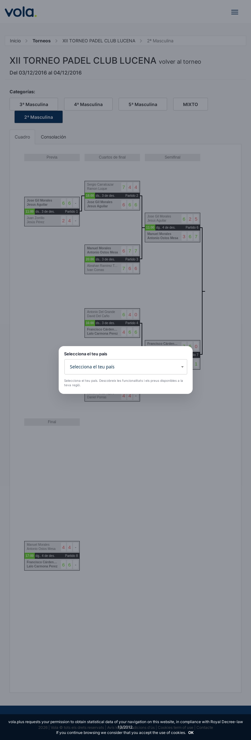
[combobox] (125, 366)
